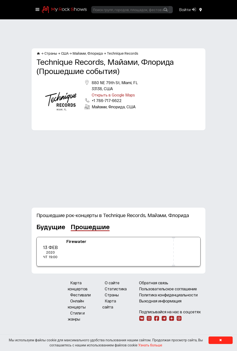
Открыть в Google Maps (113, 95)
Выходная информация (160, 301)
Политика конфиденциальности (168, 294)
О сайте (112, 282)
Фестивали (80, 294)
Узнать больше (150, 345)
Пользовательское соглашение (168, 288)
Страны (112, 294)
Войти (185, 9)
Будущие (50, 226)
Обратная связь (153, 282)
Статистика (116, 288)
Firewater (76, 241)
